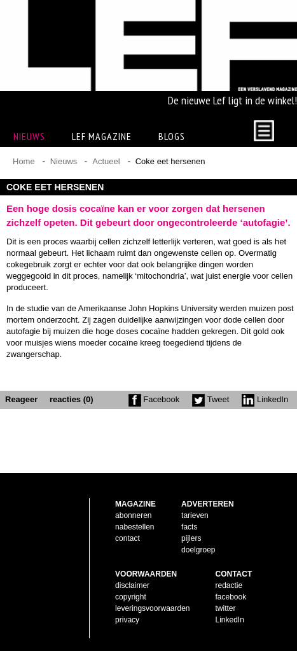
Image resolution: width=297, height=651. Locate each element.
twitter (226, 608)
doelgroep (198, 549)
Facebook (154, 399)
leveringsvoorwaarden (152, 608)
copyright (130, 596)
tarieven (195, 515)
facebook (231, 596)
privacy (127, 619)
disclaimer (132, 585)
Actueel (106, 161)
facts (189, 526)
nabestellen (134, 526)
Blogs (171, 136)
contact (127, 538)
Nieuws (64, 161)
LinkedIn (265, 399)
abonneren (133, 515)
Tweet (210, 399)
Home (24, 161)
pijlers (191, 538)
